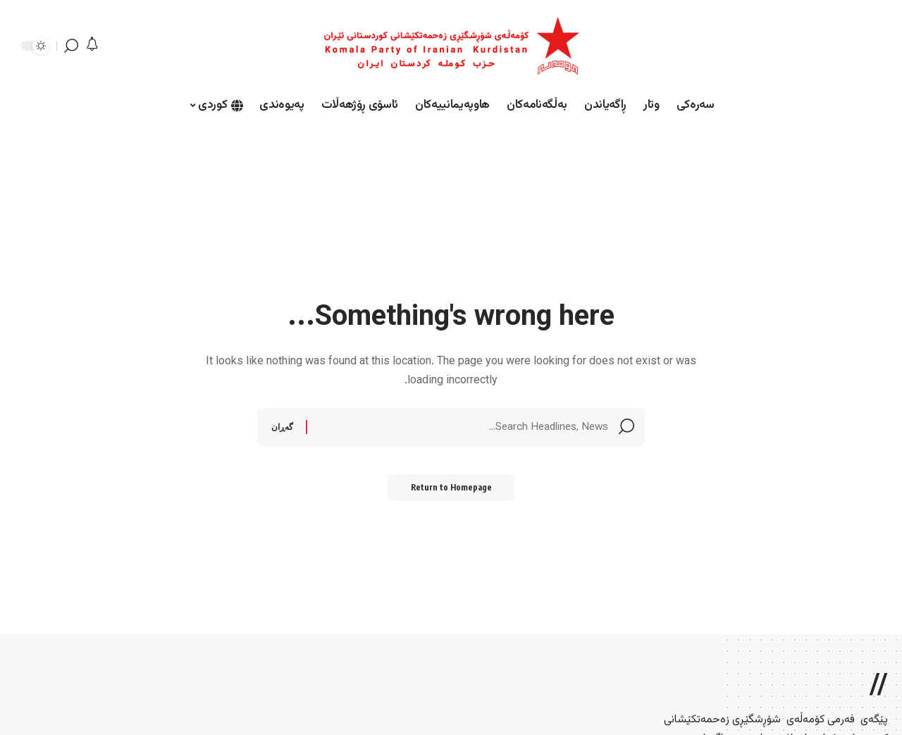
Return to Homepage (451, 491)
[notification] (92, 45)
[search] (71, 46)
